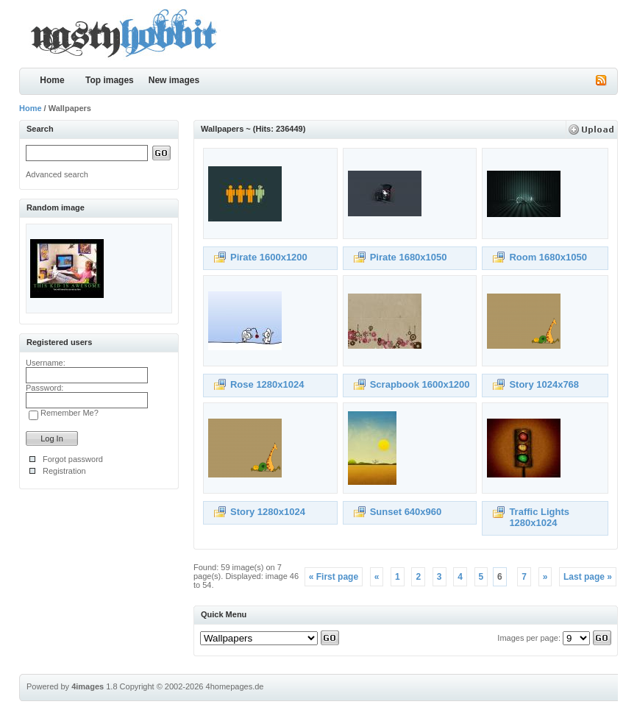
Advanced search (57, 174)
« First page (333, 577)
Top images (109, 80)
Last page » (587, 577)
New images (174, 80)
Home (52, 80)
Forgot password (73, 459)
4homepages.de (235, 686)
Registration (64, 470)
